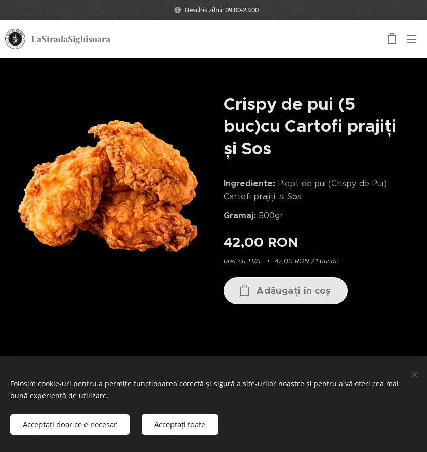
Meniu (411, 39)
